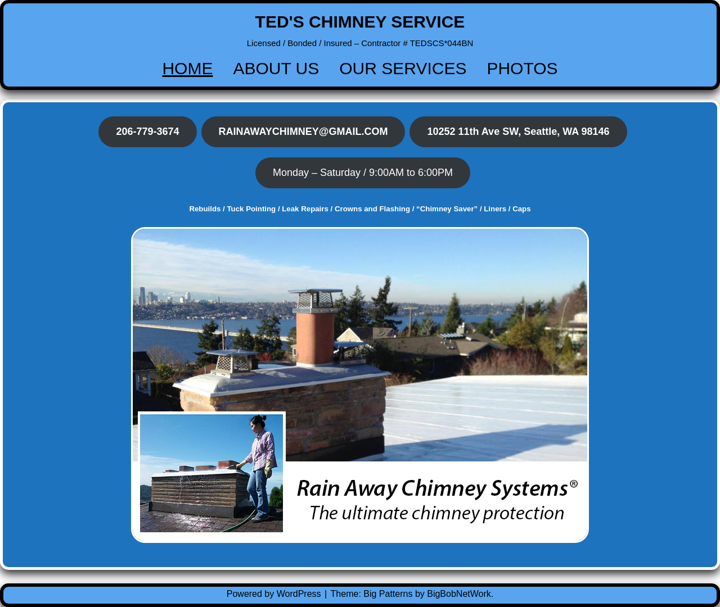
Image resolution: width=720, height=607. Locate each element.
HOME (187, 68)
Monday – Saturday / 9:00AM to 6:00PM (363, 172)
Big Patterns (387, 594)
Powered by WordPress (275, 594)
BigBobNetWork (459, 594)
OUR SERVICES (402, 68)
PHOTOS (522, 68)
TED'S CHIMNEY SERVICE (360, 21)
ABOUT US (276, 68)
